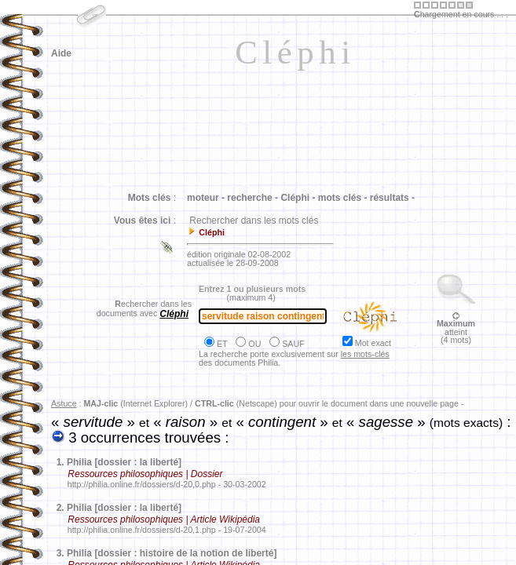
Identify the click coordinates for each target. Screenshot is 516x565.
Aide (61, 53)
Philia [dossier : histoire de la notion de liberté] (171, 553)
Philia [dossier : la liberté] (124, 462)
